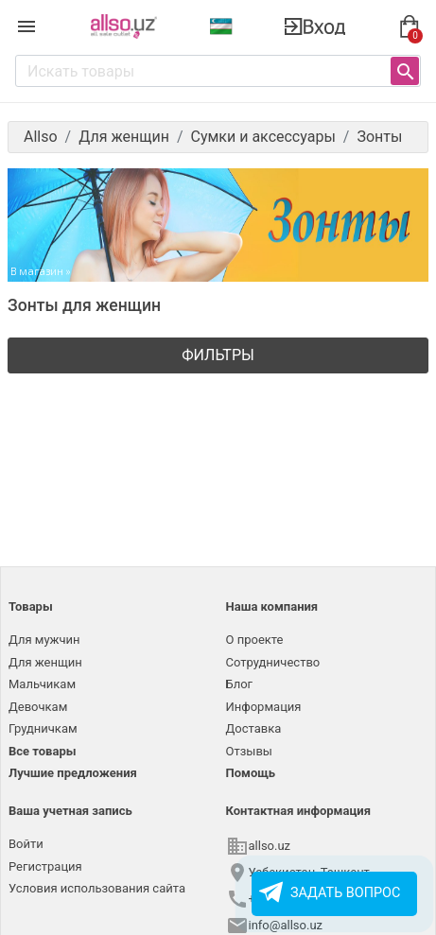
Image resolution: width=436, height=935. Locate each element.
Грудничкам (43, 728)
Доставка (254, 728)
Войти (26, 844)
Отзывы (249, 751)
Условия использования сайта (97, 888)
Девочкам (38, 707)
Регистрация (45, 866)
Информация (264, 707)
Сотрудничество (273, 662)
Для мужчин (44, 639)
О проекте (255, 639)
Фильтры (218, 355)
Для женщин (45, 662)
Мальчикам (42, 684)
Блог (239, 684)
